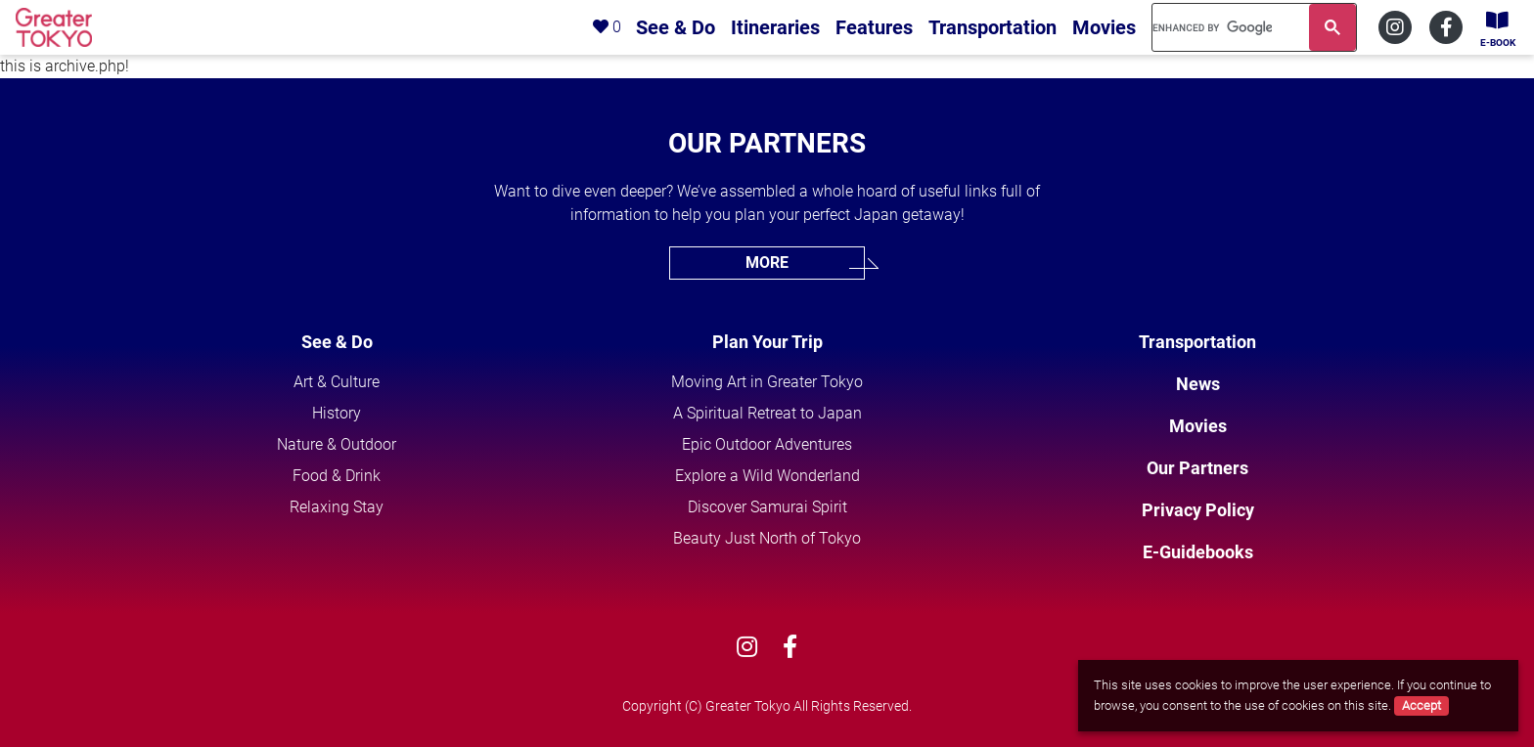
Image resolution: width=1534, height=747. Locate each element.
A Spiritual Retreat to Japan (767, 413)
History (336, 413)
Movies (1198, 426)
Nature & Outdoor (336, 444)
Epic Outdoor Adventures (767, 444)
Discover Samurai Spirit (767, 507)
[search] (1212, 27)
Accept (1421, 705)
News (1198, 384)
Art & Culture (336, 382)
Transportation (1197, 341)
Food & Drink (337, 475)
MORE (767, 262)
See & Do (337, 341)
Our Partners (1197, 468)
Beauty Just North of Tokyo (767, 538)
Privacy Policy (1198, 510)
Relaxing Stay (337, 507)
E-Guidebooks (1198, 552)
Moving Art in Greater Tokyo (767, 382)
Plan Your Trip (767, 341)
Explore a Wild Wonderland (767, 475)
